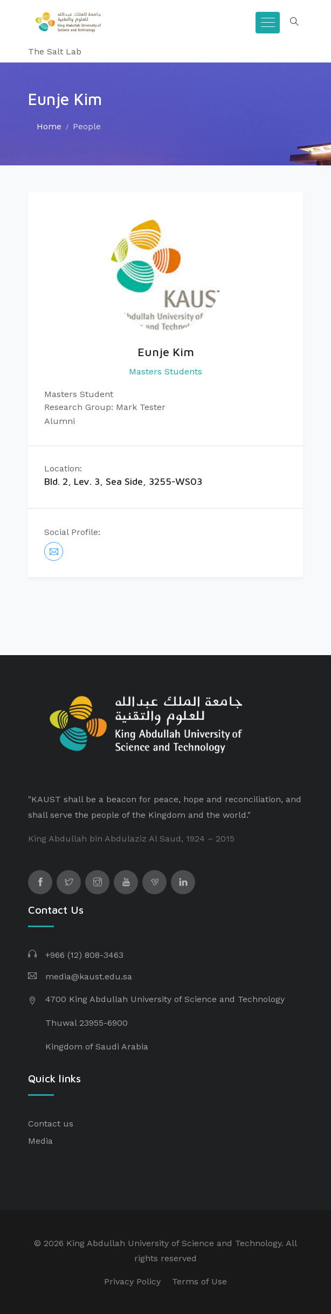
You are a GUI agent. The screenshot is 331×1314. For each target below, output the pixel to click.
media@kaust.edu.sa (88, 976)
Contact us (50, 1123)
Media (40, 1141)
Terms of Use (199, 1281)
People (87, 126)
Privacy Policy (132, 1281)
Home (49, 126)
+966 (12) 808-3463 (84, 955)
